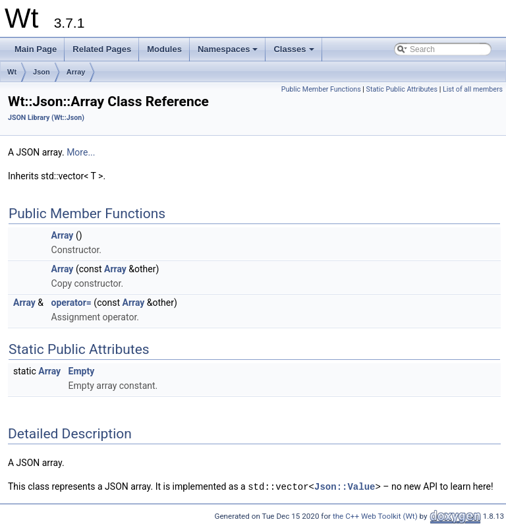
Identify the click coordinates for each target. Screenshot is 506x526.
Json (41, 72)
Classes (294, 52)
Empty (82, 371)
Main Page (35, 49)
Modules (164, 49)
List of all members (473, 89)
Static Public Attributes (401, 89)
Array (76, 72)
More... (81, 152)
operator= (71, 302)
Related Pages (101, 49)
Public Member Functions (321, 89)
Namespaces (229, 52)
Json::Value (344, 486)
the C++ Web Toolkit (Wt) (375, 515)
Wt (11, 72)
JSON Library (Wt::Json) (46, 117)
